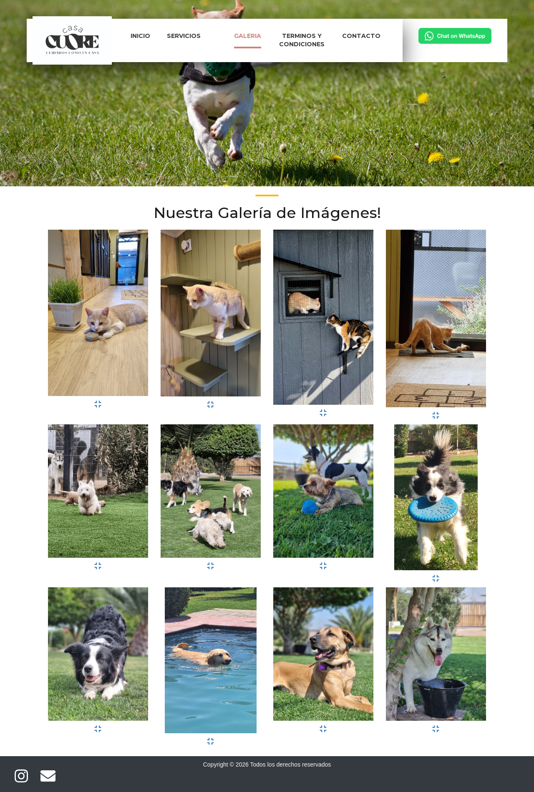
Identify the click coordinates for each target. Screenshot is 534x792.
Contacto (361, 36)
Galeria (247, 36)
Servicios (184, 36)
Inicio (140, 36)
